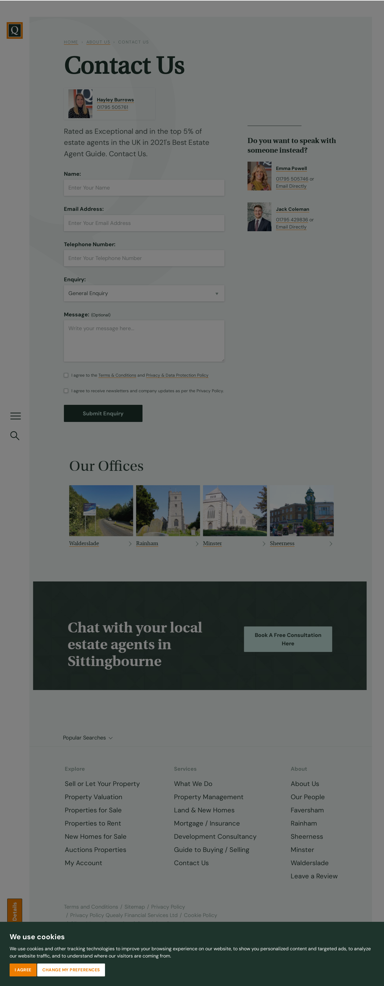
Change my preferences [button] (71, 969)
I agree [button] (23, 969)
